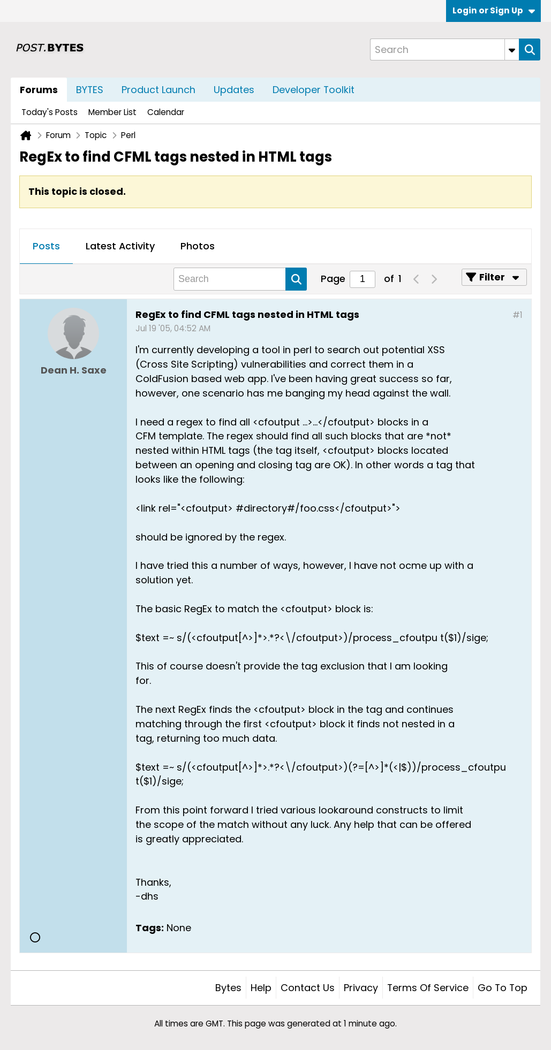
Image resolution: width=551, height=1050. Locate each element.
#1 (517, 315)
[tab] (46, 246)
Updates (234, 89)
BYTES (89, 89)
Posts (46, 246)
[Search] (444, 49)
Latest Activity (120, 246)
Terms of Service (428, 987)
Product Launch (158, 89)
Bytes (228, 987)
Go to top (502, 987)
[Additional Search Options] (511, 49)
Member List (112, 112)
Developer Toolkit (313, 89)
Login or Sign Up (493, 10)
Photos (197, 246)
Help (261, 987)
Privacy (361, 987)
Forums (39, 89)
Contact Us (308, 987)
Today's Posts (49, 112)
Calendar (165, 112)
